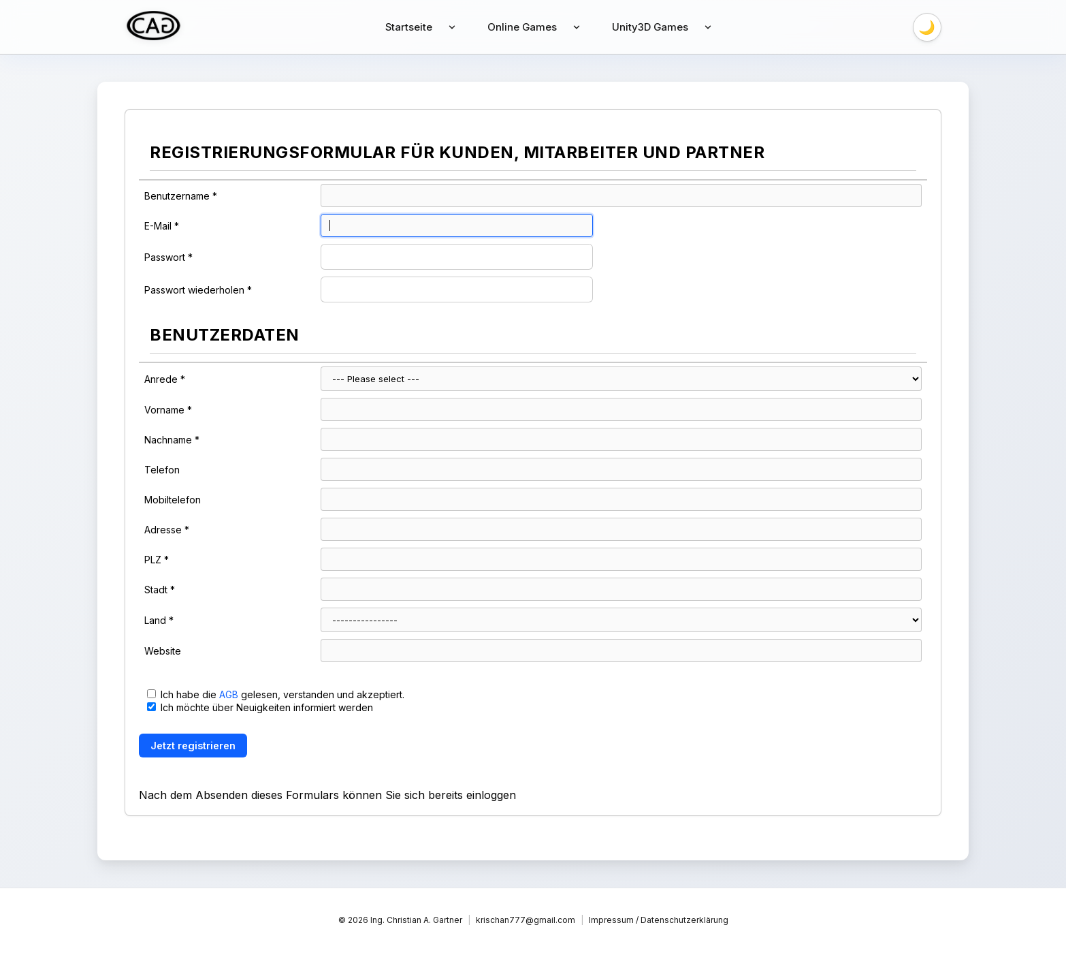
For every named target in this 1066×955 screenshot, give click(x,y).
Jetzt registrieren (193, 745)
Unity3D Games (651, 26)
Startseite (408, 26)
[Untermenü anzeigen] (452, 27)
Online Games (522, 26)
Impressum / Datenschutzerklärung (658, 920)
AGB (228, 694)
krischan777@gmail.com (525, 920)
